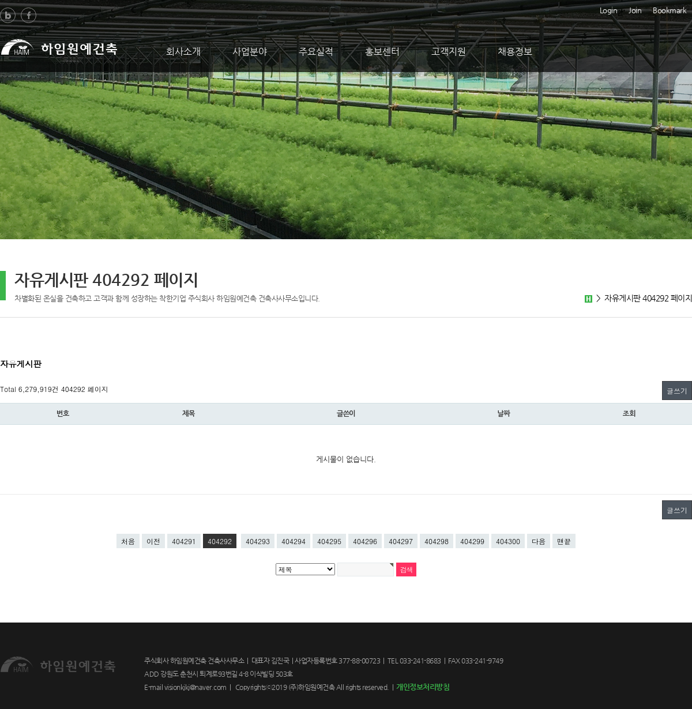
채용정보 (515, 51)
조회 (629, 413)
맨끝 (564, 541)
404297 (401, 541)
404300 (508, 541)
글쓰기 (677, 390)
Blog (8, 15)
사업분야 (249, 51)
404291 (184, 541)
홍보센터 (382, 51)
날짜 (503, 413)
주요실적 (316, 51)
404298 (436, 541)
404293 (258, 541)
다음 (539, 541)
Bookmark (669, 9)
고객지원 (448, 51)
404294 (293, 541)
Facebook (28, 15)
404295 (329, 541)
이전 (153, 541)
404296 (365, 541)
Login (609, 9)
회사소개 (183, 51)
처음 (128, 541)
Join (635, 9)
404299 (472, 541)
